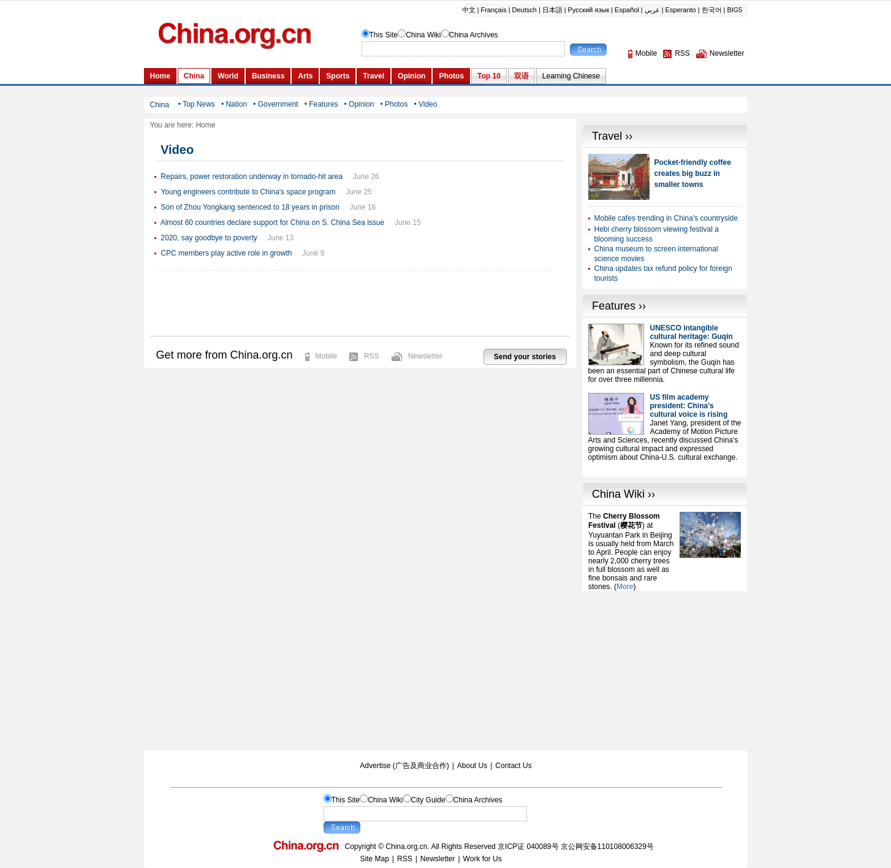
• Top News (196, 104)
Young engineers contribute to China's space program (248, 192)
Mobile (326, 356)
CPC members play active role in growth (226, 253)
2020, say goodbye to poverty (209, 238)
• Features (321, 104)
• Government (275, 104)
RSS (371, 356)
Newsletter (425, 356)
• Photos (394, 104)
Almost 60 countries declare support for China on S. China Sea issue (273, 222)
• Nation (234, 104)
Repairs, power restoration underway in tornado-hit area (252, 176)
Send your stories (525, 356)
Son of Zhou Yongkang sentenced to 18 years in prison (250, 207)
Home (205, 125)
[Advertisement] (664, 667)
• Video (425, 104)
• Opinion (359, 104)
